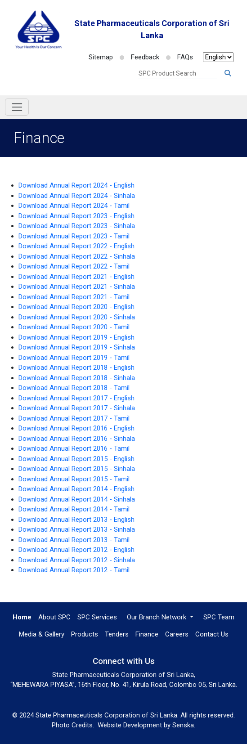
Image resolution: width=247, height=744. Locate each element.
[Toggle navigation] (17, 107)
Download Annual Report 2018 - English (76, 367)
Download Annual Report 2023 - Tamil (74, 236)
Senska (183, 725)
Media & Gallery (41, 634)
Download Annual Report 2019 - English (76, 337)
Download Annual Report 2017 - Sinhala (76, 408)
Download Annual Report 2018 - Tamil (74, 388)
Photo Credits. (73, 725)
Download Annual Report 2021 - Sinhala (76, 286)
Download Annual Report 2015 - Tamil (74, 479)
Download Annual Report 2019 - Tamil (74, 358)
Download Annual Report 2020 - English (76, 307)
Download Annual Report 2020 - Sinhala (76, 317)
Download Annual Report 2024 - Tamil (74, 206)
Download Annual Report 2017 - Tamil (74, 418)
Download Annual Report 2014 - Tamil (74, 509)
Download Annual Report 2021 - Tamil (74, 297)
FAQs (179, 57)
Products (84, 634)
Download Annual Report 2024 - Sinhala (76, 196)
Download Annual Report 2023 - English (76, 216)
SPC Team (218, 617)
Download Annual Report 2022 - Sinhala (76, 256)
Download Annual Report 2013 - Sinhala (76, 529)
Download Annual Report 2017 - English (76, 398)
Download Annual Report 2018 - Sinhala (76, 378)
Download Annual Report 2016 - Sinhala (76, 439)
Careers (177, 634)
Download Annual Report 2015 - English (76, 459)
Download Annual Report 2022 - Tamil (74, 266)
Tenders (117, 634)
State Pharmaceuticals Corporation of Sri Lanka (151, 29)
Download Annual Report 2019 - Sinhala (76, 347)
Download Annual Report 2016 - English (76, 428)
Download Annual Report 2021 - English (76, 277)
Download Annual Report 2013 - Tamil (74, 540)
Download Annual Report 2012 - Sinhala (76, 560)
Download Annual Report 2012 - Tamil (74, 570)
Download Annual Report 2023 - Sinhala (76, 226)
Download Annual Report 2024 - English (76, 185)
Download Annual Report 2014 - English (76, 489)
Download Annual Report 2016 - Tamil (74, 448)
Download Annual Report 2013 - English (76, 519)
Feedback (139, 57)
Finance (146, 634)
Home (22, 617)
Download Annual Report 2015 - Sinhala (76, 469)
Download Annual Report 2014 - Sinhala (76, 499)
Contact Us (212, 634)
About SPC (54, 617)
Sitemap (101, 57)
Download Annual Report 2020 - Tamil (74, 327)
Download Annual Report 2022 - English (76, 246)
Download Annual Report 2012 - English (76, 550)
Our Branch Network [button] (157, 617)
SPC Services (97, 617)
